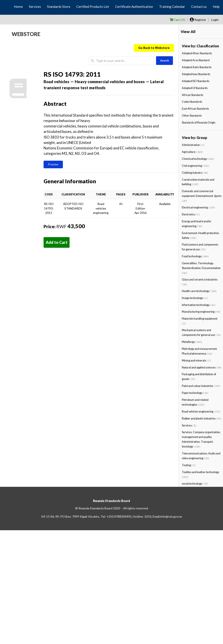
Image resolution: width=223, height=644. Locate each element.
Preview (53, 164)
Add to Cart (56, 242)
